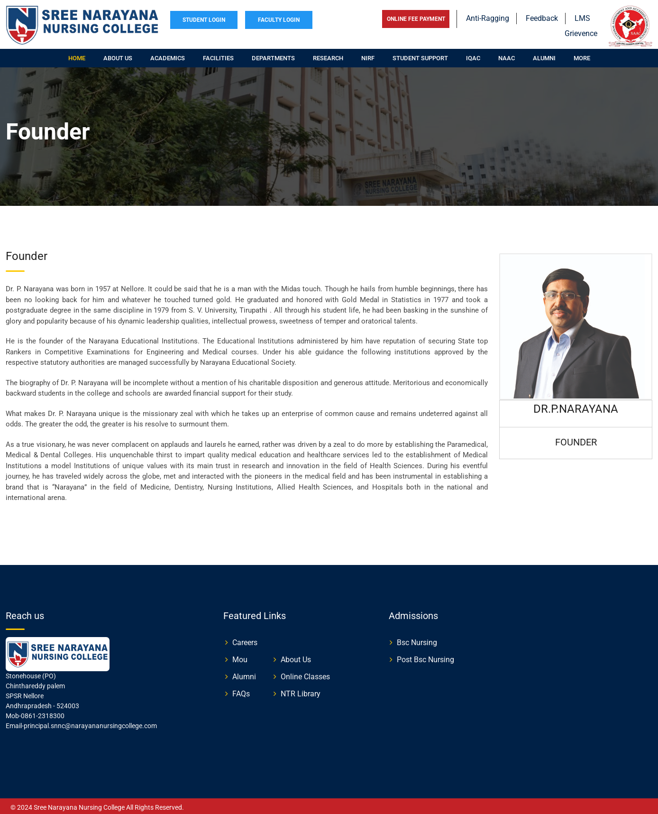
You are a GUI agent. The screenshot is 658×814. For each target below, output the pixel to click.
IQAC (473, 55)
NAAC (506, 55)
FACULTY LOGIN (279, 17)
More (582, 55)
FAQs (241, 690)
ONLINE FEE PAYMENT (416, 16)
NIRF (368, 55)
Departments (273, 55)
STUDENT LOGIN (204, 17)
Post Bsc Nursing (425, 656)
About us (117, 55)
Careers (244, 639)
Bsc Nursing (417, 639)
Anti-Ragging (487, 15)
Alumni (544, 55)
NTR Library (300, 690)
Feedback (542, 15)
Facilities (218, 55)
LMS (582, 15)
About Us (296, 656)
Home (76, 55)
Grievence (581, 30)
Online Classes (305, 673)
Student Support (420, 55)
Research (328, 55)
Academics (167, 55)
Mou (239, 656)
